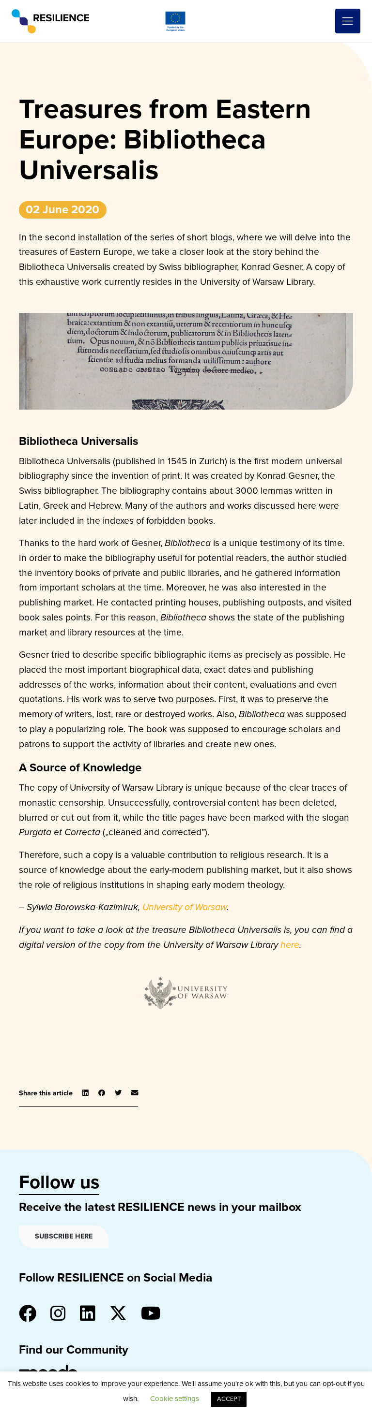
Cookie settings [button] (174, 1398)
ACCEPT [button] (229, 1399)
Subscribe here (64, 1236)
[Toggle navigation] (347, 21)
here (289, 944)
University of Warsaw (184, 907)
